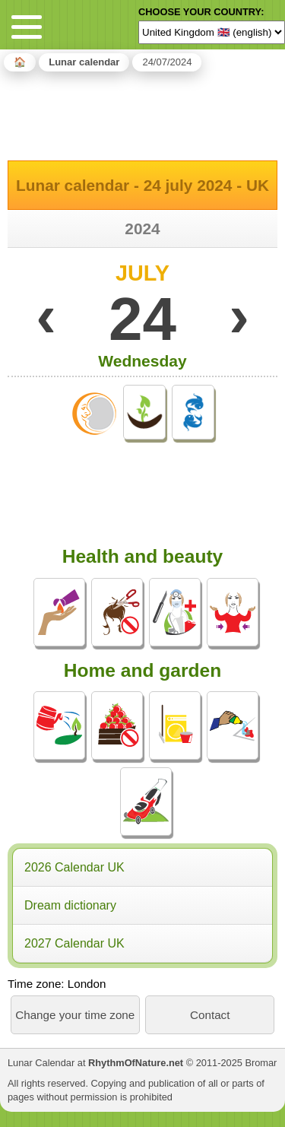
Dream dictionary (70, 905)
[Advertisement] (142, 113)
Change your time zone (75, 1014)
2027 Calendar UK (74, 943)
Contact (210, 1014)
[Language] (211, 32)
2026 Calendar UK (74, 867)
